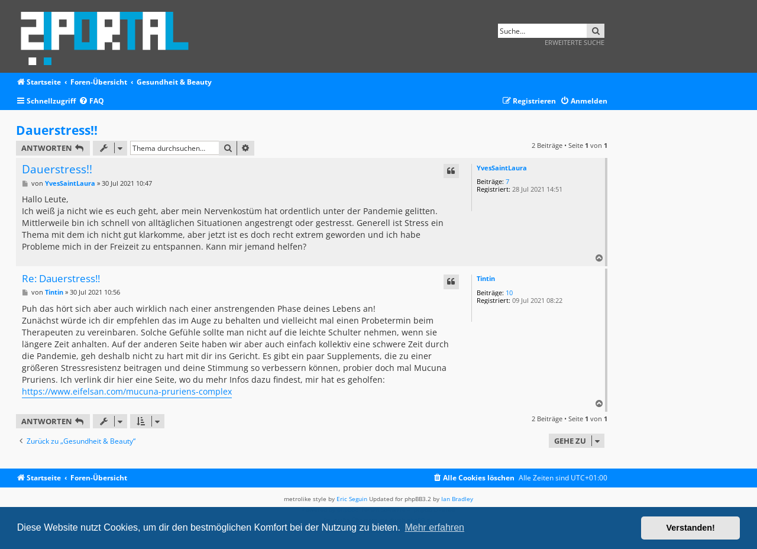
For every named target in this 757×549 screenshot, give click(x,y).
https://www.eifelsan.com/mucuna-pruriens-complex (127, 391)
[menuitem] (91, 101)
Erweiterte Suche (574, 42)
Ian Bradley (457, 499)
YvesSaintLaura (502, 168)
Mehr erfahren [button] (434, 527)
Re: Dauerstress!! (61, 279)
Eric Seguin (352, 499)
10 (509, 292)
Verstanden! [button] (691, 527)
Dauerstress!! (57, 130)
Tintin (486, 278)
